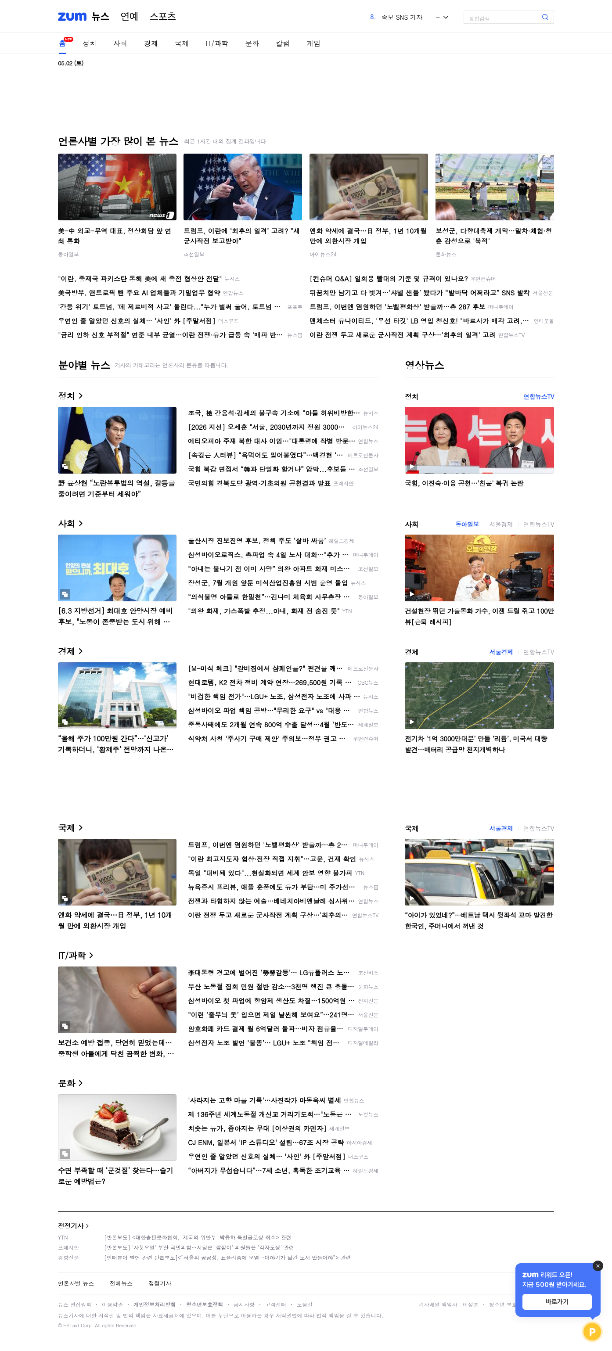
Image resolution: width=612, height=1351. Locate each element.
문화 (252, 43)
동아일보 (68, 254)
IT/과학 (216, 43)
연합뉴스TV (538, 396)
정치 (90, 43)
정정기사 (70, 1225)
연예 (129, 16)
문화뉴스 (446, 254)
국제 (182, 43)
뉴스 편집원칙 (74, 1304)
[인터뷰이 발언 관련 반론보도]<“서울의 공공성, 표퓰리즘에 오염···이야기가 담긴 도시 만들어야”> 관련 (227, 1257)
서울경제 (501, 524)
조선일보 (194, 254)
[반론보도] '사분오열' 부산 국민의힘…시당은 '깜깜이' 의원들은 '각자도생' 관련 (199, 1247)
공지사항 (244, 1304)
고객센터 (275, 1304)
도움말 (305, 1304)
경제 (151, 43)
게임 (313, 43)
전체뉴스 (121, 1283)
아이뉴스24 (323, 254)
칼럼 (283, 43)
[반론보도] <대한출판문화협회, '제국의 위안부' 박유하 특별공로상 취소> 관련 (198, 1237)
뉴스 (100, 16)
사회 (120, 43)
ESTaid (71, 1325)
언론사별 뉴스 (76, 1283)
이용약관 (112, 1304)
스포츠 (163, 16)
